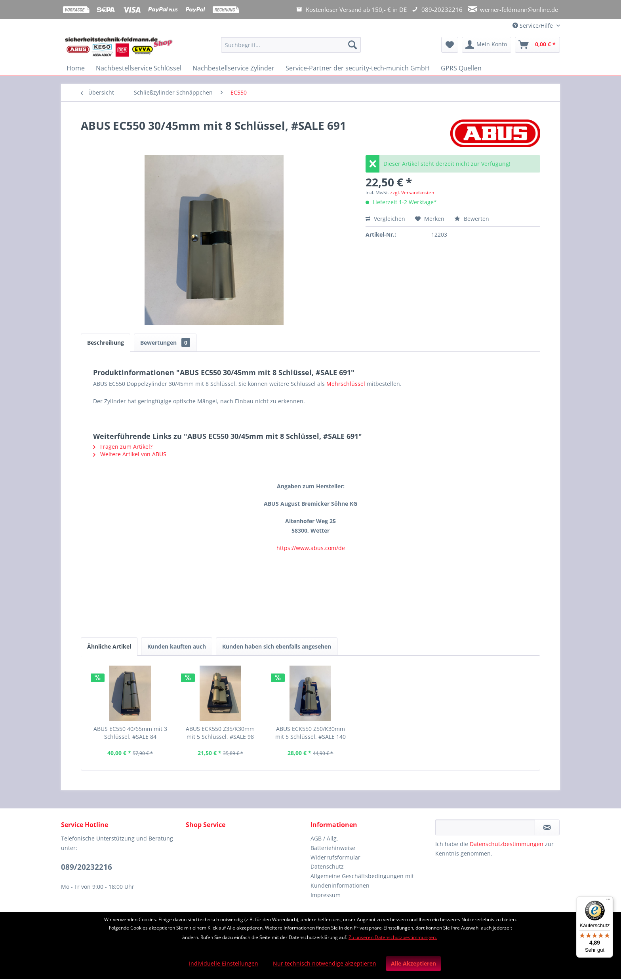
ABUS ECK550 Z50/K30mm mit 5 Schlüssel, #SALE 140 (310, 732)
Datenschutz (327, 866)
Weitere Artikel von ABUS (129, 454)
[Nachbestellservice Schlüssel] (138, 68)
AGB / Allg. (324, 838)
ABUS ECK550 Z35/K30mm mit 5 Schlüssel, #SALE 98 (220, 732)
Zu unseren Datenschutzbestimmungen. (393, 937)
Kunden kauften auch (176, 646)
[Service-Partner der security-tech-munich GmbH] (357, 68)
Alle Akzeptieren (413, 963)
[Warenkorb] (537, 45)
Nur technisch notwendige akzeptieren (324, 963)
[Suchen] (352, 45)
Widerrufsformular (335, 857)
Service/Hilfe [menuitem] (533, 25)
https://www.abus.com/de (310, 548)
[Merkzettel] (449, 45)
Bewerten (471, 218)
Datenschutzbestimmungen (506, 844)
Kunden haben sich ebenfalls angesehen (276, 646)
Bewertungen (165, 342)
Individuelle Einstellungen (223, 963)
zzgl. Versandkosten (412, 192)
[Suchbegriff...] (291, 45)
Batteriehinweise (332, 848)
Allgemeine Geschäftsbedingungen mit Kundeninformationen (362, 880)
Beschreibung (105, 342)
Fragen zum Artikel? (122, 446)
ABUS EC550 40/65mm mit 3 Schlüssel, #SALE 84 (130, 732)
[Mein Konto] (486, 45)
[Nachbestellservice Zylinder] (233, 68)
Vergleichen (385, 218)
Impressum (325, 895)
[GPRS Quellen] (461, 68)
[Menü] (608, 901)
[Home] (75, 68)
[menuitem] (291, 48)
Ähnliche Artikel (109, 646)
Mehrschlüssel (345, 383)
